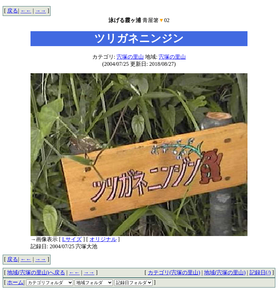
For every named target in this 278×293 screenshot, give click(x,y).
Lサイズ (72, 239)
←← (26, 11)
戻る (12, 11)
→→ (40, 11)
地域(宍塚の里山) (225, 272)
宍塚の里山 (130, 57)
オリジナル (103, 239)
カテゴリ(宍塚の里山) (174, 272)
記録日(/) (260, 272)
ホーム (15, 282)
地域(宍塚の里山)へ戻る (36, 272)
